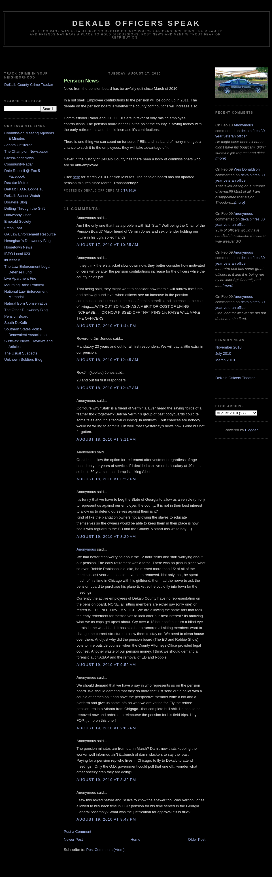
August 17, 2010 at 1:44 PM (106, 326)
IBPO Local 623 (17, 254)
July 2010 (223, 353)
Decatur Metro (15, 183)
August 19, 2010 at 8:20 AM (106, 536)
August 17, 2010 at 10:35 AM (107, 245)
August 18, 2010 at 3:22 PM (106, 479)
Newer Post (73, 839)
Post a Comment (77, 831)
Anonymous (86, 549)
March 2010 (225, 360)
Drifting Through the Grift (24, 208)
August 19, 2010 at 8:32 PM (106, 780)
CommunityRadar (18, 164)
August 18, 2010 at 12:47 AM (107, 388)
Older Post (196, 839)
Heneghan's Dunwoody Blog (27, 241)
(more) (220, 158)
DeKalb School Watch (22, 196)
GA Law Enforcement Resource (30, 234)
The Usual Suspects (20, 353)
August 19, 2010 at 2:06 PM (106, 728)
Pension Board (16, 316)
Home (136, 839)
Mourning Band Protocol (24, 285)
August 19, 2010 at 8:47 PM (106, 819)
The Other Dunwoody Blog (26, 310)
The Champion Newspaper (26, 151)
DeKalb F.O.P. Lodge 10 (24, 189)
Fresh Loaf (13, 228)
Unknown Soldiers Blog (23, 359)
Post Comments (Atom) (105, 850)
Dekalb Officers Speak (136, 23)
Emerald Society (17, 221)
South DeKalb (15, 322)
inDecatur (12, 260)
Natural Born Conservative (25, 303)
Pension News (81, 81)
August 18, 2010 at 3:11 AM (106, 439)
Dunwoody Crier (17, 215)
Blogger (251, 430)
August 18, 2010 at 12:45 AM (107, 360)
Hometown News (18, 247)
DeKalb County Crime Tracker (28, 84)
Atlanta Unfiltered (18, 145)
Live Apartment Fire (20, 278)
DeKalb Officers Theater (235, 378)
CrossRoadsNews (19, 158)
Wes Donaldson (247, 169)
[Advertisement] (136, 58)
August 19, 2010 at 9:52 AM (106, 664)
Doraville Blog (15, 202)
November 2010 (228, 347)
